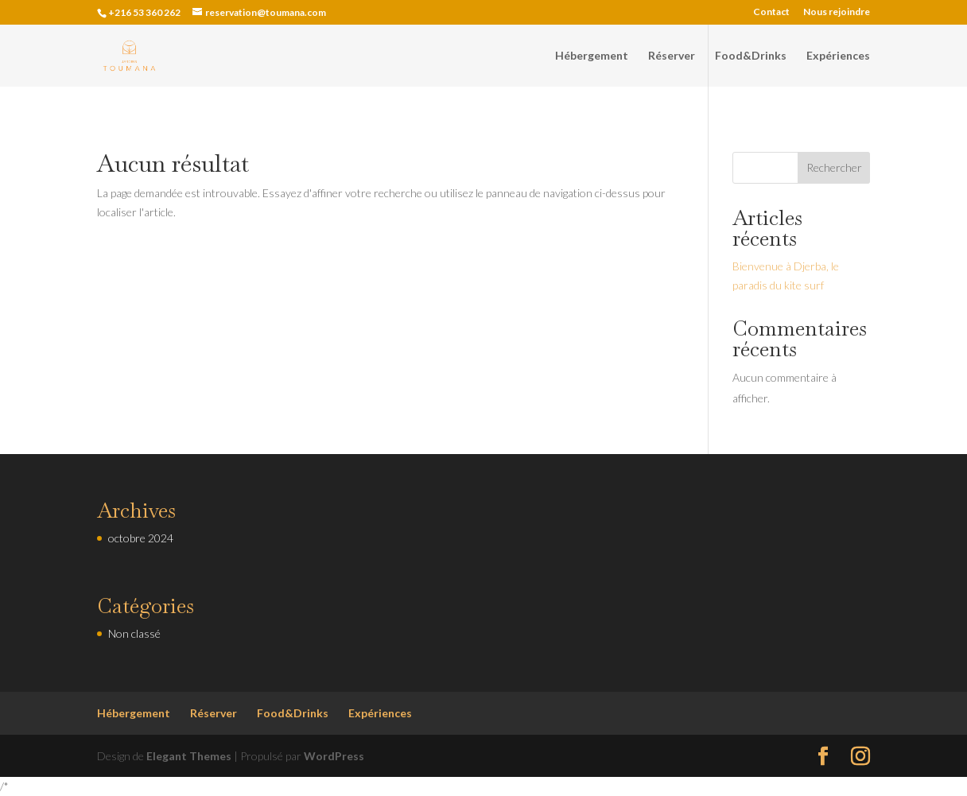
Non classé (134, 633)
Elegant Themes (188, 756)
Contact (771, 12)
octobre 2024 (140, 538)
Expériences (838, 56)
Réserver (671, 56)
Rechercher (834, 167)
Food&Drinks (750, 56)
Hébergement (591, 56)
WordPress (334, 756)
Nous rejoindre (836, 12)
